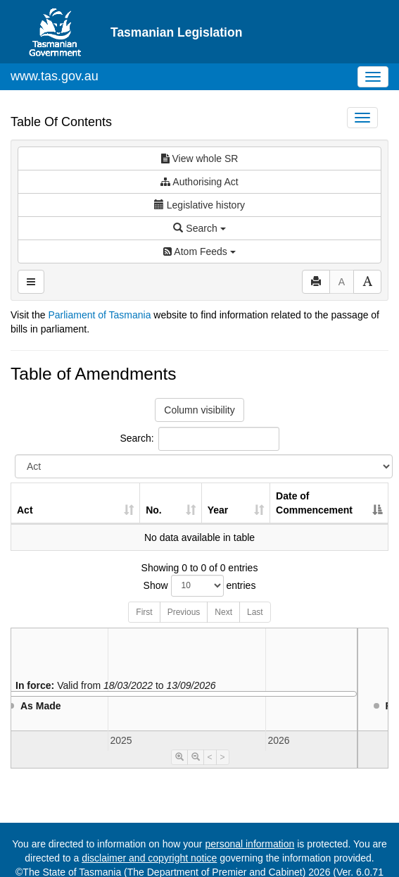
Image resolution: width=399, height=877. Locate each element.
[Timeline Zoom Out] (195, 757)
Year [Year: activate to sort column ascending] (218, 510)
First (144, 612)
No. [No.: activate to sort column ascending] (154, 510)
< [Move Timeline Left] (210, 757)
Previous (184, 612)
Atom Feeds (199, 251)
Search (199, 228)
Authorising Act (199, 181)
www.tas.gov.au (55, 76)
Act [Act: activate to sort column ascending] (25, 510)
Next (223, 612)
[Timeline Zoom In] (179, 757)
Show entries (200, 586)
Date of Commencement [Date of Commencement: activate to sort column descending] (314, 503)
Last (255, 612)
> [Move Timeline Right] (222, 757)
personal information (249, 844)
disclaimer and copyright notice (149, 858)
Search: (199, 439)
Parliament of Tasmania (99, 315)
